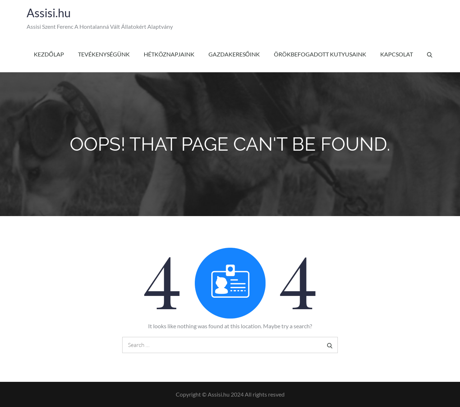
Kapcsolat (396, 54)
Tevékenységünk (104, 54)
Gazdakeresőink (234, 54)
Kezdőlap (49, 54)
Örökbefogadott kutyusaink (320, 54)
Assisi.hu (49, 13)
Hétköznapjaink (169, 54)
